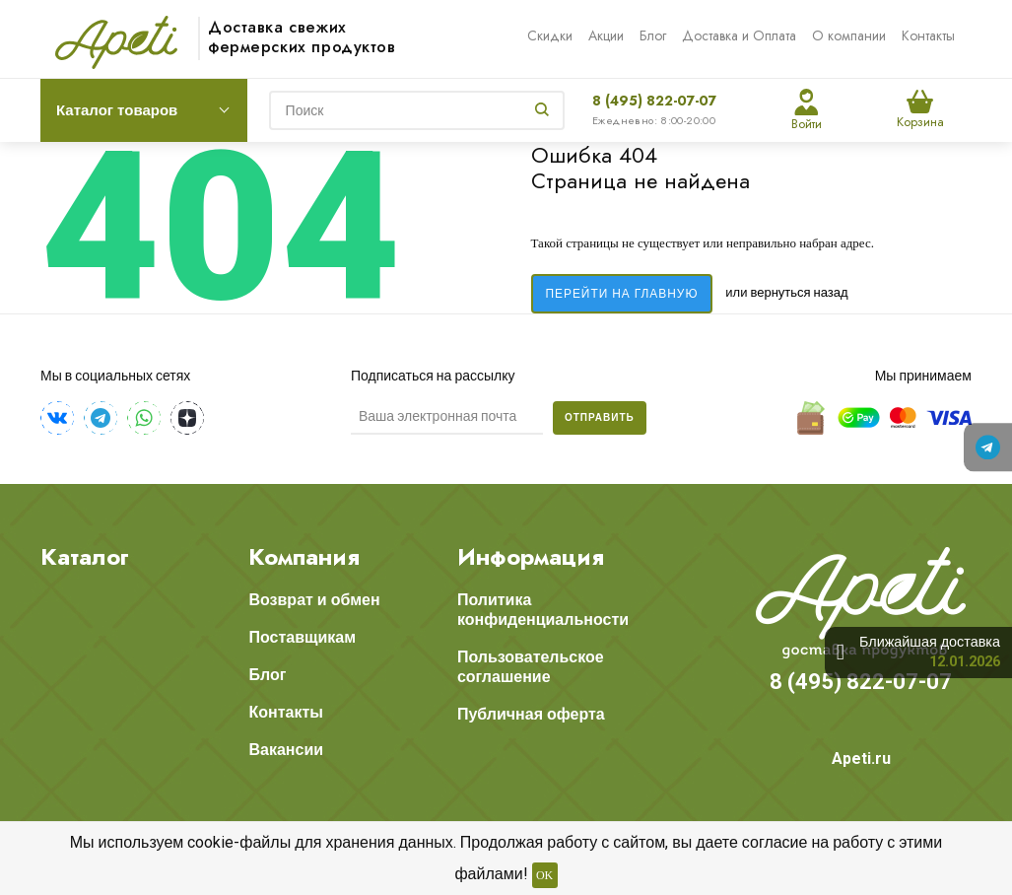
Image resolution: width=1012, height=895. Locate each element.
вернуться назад (800, 292)
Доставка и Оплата (739, 35)
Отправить (600, 417)
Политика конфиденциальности (543, 609)
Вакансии (285, 749)
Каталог (84, 557)
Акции (606, 35)
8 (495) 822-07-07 (654, 100)
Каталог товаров (116, 110)
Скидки (550, 35)
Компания (304, 557)
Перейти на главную (623, 294)
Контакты (928, 35)
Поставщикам (302, 637)
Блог (653, 35)
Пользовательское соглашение (530, 667)
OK (544, 875)
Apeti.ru (861, 758)
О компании (849, 35)
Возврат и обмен (313, 599)
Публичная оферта (531, 714)
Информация (530, 557)
